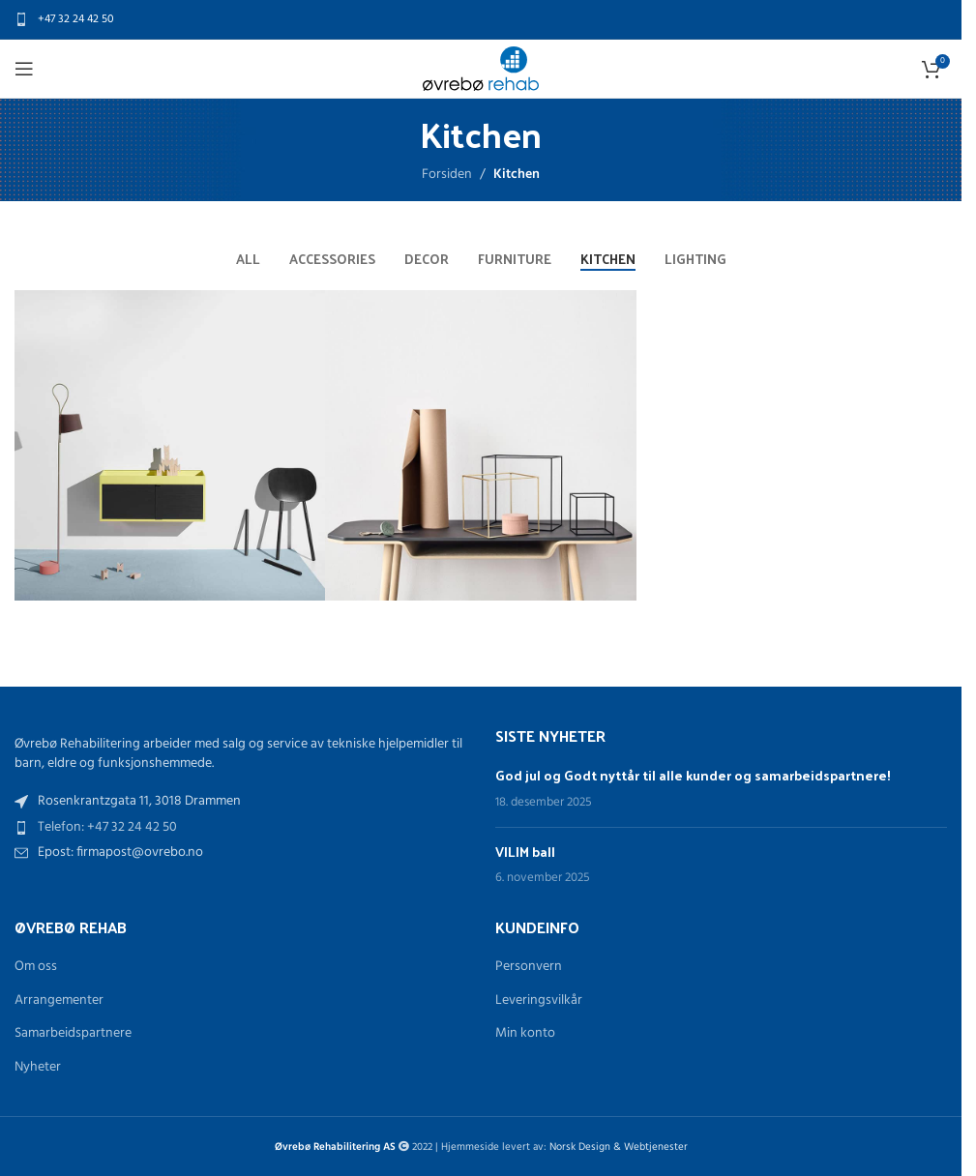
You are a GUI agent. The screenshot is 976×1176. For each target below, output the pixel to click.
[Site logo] (481, 69)
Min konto (525, 1034)
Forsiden (447, 174)
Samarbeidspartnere (73, 1034)
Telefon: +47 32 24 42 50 (107, 827)
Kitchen (516, 174)
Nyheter (38, 1067)
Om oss (36, 967)
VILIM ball (525, 851)
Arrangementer (59, 1001)
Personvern (528, 967)
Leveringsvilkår (538, 1001)
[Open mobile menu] (24, 68)
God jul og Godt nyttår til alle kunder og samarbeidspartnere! (693, 775)
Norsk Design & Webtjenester (618, 1147)
